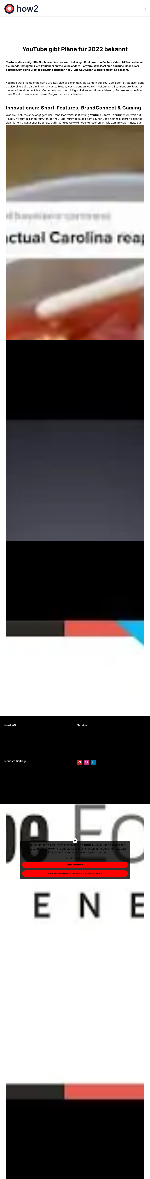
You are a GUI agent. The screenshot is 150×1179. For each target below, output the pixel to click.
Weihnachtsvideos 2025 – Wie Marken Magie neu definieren (35, 777)
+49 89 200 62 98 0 (16, 732)
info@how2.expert (16, 737)
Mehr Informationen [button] (75, 858)
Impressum (11, 754)
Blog (80, 746)
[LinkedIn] (93, 762)
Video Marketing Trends (19, 768)
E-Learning (84, 732)
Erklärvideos (85, 737)
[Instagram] (86, 762)
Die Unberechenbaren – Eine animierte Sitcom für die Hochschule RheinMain (37, 789)
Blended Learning (88, 741)
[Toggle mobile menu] (145, 9)
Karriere (82, 751)
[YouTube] (79, 762)
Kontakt (9, 744)
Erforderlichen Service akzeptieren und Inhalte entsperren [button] (75, 873)
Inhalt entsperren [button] (75, 865)
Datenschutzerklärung (18, 749)
